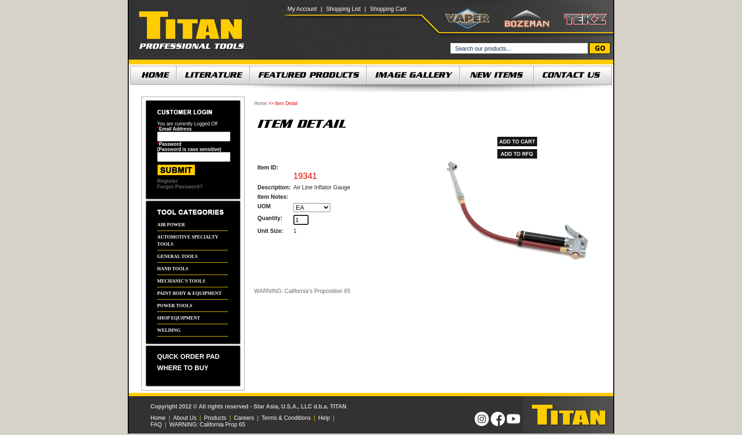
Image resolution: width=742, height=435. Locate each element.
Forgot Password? (180, 186)
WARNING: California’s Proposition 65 (302, 291)
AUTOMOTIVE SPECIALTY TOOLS (187, 240)
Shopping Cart (388, 9)
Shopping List (343, 9)
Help (324, 418)
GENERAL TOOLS (177, 256)
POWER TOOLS (174, 305)
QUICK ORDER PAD (188, 356)
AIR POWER (171, 224)
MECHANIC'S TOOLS (181, 281)
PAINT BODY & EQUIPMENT (189, 293)
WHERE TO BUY (183, 368)
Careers (244, 418)
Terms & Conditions (286, 418)
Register (167, 181)
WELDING (168, 330)
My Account (302, 9)
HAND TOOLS (172, 268)
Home (260, 103)
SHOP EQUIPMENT (178, 317)
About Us (184, 418)
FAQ (156, 424)
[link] (409, 415)
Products (215, 418)
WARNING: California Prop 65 (207, 424)
